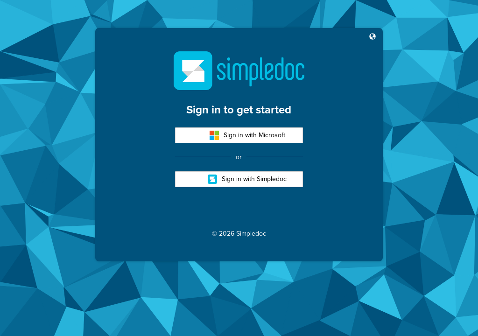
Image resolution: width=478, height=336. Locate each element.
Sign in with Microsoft (247, 135)
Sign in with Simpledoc (247, 179)
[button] (372, 37)
